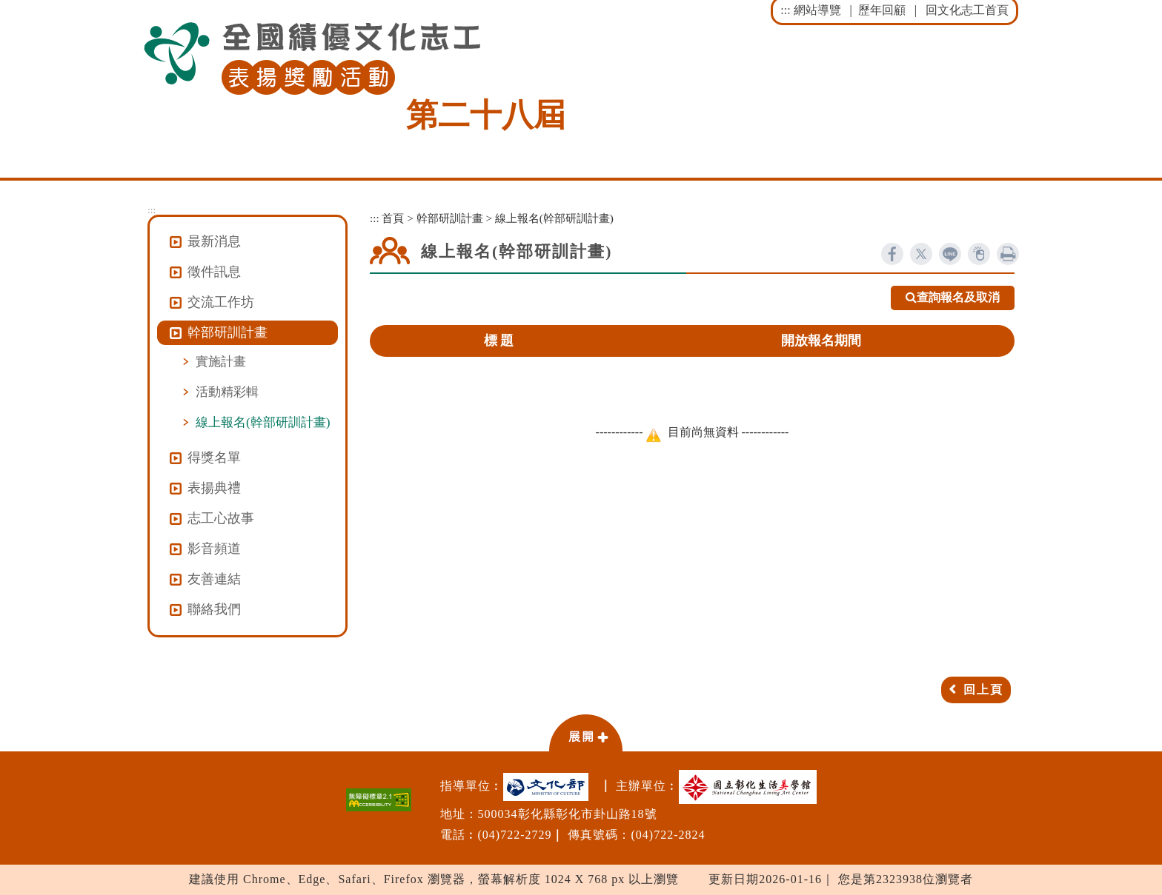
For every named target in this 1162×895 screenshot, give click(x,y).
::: (785, 10)
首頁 (393, 218)
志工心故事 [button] (220, 518)
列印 (1008, 254)
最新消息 (214, 241)
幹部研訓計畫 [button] (227, 332)
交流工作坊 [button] (220, 302)
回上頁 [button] (983, 689)
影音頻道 (214, 548)
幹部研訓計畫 (449, 218)
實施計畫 (221, 361)
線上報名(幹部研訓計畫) (263, 422)
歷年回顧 (882, 10)
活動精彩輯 (227, 391)
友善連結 (214, 578)
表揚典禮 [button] (214, 487)
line (950, 254)
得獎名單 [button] (214, 457)
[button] (585, 732)
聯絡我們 (214, 609)
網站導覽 (817, 10)
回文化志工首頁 (967, 10)
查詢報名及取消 (953, 297)
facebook (892, 254)
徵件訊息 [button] (214, 271)
